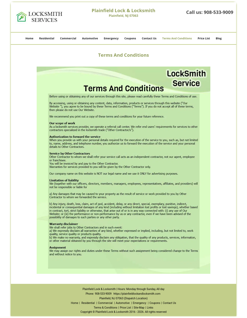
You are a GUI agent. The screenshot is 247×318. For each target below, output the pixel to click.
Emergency (111, 38)
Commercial (68, 38)
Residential (46, 38)
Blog (219, 38)
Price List (204, 38)
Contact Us (149, 38)
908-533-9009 (218, 12)
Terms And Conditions (177, 38)
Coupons (130, 38)
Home (29, 38)
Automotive (90, 38)
